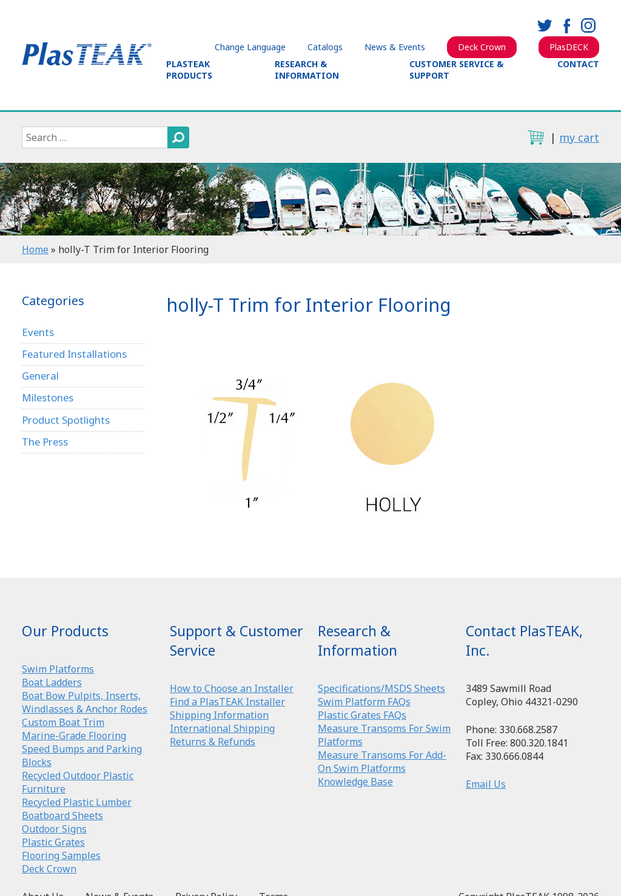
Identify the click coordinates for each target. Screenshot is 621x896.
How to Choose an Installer (232, 688)
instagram (588, 25)
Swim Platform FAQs (364, 701)
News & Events (394, 47)
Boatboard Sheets (62, 815)
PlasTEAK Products (189, 69)
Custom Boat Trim (63, 722)
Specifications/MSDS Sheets (381, 688)
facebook (566, 25)
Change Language (250, 47)
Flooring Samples (61, 855)
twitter (545, 25)
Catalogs (325, 47)
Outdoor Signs (54, 828)
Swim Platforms (58, 669)
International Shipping (222, 728)
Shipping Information (219, 715)
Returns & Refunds (212, 741)
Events (38, 332)
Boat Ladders (52, 682)
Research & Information (307, 69)
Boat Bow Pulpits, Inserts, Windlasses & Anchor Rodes (84, 702)
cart (535, 137)
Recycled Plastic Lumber (77, 802)
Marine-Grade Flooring (74, 735)
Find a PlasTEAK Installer (227, 701)
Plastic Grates (53, 842)
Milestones (48, 399)
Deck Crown (482, 47)
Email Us (486, 784)
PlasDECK (568, 47)
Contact (578, 64)
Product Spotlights (66, 421)
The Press (45, 443)
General (41, 376)
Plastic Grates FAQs (362, 715)
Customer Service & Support (456, 69)
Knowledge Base (355, 781)
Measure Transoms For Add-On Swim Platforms (382, 761)
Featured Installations (75, 354)
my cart (579, 137)
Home (35, 249)
